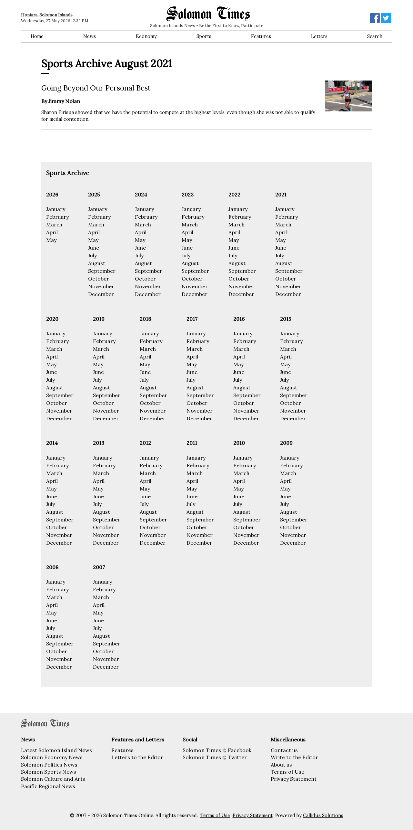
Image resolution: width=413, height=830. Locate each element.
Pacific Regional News (48, 786)
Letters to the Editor (137, 757)
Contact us (284, 750)
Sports (203, 36)
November (101, 286)
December (101, 294)
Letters (319, 36)
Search (374, 36)
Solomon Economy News (52, 757)
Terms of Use (287, 771)
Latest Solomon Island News (56, 750)
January (55, 209)
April (52, 232)
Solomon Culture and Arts (53, 779)
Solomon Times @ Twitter (215, 757)
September (102, 271)
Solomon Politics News (49, 764)
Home (37, 36)
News (89, 36)
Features (261, 36)
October (98, 278)
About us (281, 764)
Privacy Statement (294, 779)
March (54, 224)
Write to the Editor (294, 757)
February (57, 217)
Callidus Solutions (323, 815)
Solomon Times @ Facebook (217, 750)
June (93, 247)
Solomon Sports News (48, 771)
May (51, 240)
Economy (146, 36)
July (92, 255)
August (96, 263)
